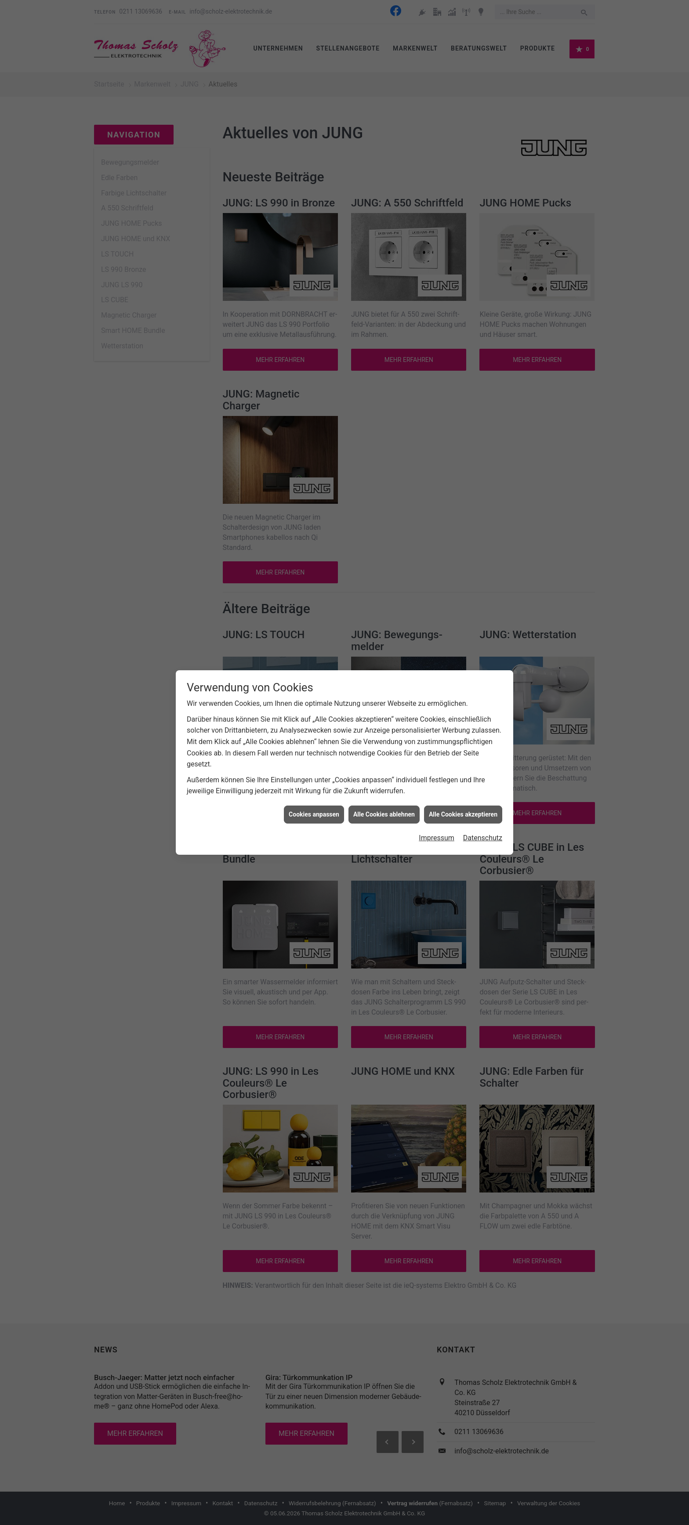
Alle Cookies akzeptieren (463, 814)
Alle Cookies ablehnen (384, 814)
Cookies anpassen (314, 814)
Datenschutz (482, 838)
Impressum (436, 838)
